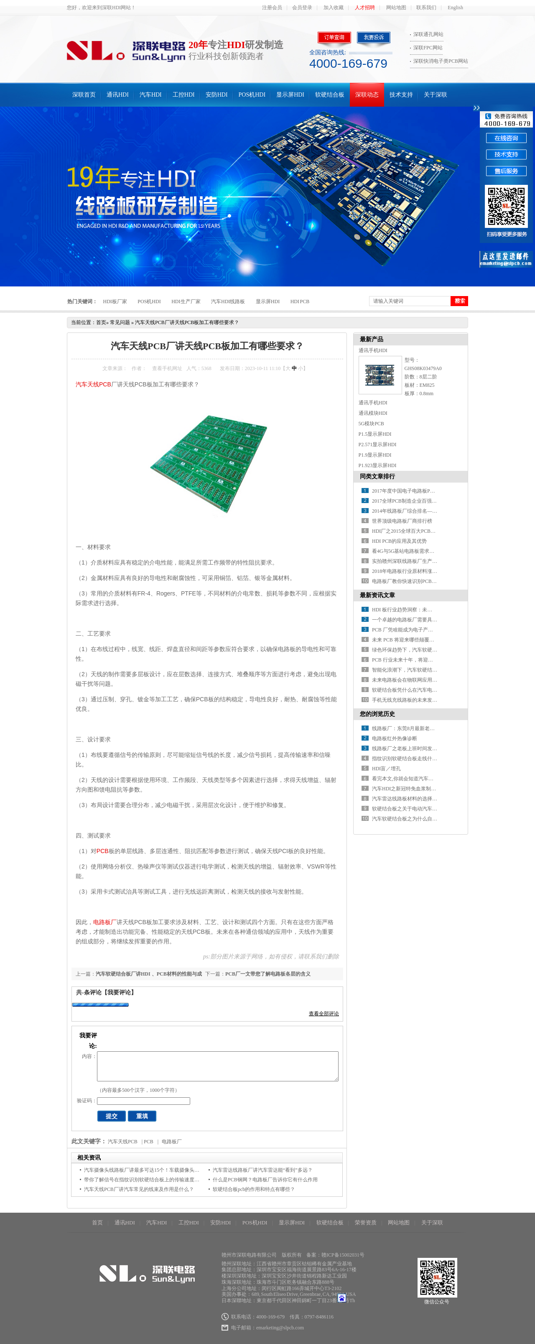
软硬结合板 (329, 95)
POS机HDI (252, 95)
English (455, 7)
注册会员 (272, 7)
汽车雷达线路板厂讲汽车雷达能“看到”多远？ (263, 1170)
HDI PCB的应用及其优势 (399, 541)
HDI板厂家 (115, 301)
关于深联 (435, 95)
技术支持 (401, 95)
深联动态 (367, 95)
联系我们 (426, 7)
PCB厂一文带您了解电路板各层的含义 (268, 974)
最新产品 (371, 339)
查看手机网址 (167, 368)
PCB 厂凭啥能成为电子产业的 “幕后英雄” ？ (421, 630)
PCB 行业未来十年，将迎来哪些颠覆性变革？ (422, 660)
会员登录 (302, 7)
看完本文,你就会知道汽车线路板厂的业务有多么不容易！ (435, 779)
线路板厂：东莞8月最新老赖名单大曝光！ (418, 728)
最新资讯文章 (377, 595)
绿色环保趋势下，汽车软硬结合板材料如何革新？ (427, 650)
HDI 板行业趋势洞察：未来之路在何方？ (417, 610)
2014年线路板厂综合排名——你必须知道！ (419, 511)
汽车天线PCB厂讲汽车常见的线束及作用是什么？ (139, 1189)
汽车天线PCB (93, 384)
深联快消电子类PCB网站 (440, 61)
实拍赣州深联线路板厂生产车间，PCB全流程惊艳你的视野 (437, 561)
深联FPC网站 (427, 48)
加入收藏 (334, 7)
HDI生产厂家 (185, 301)
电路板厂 (105, 922)
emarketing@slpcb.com (280, 1328)
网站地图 (396, 7)
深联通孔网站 (428, 34)
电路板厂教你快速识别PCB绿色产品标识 (417, 581)
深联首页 (84, 95)
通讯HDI (118, 95)
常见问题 (120, 322)
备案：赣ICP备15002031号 (335, 1255)
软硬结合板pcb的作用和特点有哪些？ (254, 1189)
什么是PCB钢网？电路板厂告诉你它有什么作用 (265, 1180)
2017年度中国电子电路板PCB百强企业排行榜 (422, 491)
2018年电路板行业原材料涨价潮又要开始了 (419, 571)
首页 (101, 322)
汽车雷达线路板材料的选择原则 (407, 799)
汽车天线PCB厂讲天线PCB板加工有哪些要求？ (187, 322)
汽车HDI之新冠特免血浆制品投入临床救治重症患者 (429, 789)
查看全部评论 (324, 1014)
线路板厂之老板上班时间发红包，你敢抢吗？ (422, 748)
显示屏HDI (290, 95)
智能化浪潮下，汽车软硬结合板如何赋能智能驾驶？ (429, 670)
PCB (103, 851)
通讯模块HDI (373, 413)
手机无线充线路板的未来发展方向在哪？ (417, 700)
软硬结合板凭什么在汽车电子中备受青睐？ (419, 690)
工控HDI (184, 95)
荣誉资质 (366, 1222)
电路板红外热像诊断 (394, 738)
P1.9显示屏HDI (375, 455)
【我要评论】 (119, 992)
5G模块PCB (371, 424)
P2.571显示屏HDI (378, 444)
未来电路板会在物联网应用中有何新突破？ (419, 680)
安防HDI (217, 95)
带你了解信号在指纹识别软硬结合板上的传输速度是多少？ (149, 1180)
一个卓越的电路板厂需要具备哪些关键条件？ (422, 620)
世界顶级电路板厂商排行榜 (402, 521)
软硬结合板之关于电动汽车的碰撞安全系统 (419, 809)
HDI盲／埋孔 (386, 769)
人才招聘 (365, 7)
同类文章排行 (377, 476)
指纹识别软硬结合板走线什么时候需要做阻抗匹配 (427, 758)
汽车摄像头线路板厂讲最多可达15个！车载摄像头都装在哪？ (151, 1170)
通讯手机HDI (373, 350)
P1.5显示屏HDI (375, 434)
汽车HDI (151, 95)
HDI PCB (300, 301)
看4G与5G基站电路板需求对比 (405, 551)
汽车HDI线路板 (228, 301)
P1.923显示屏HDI (378, 465)
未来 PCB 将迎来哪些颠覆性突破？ (410, 640)
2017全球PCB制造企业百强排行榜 (409, 501)
